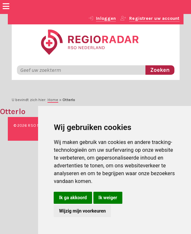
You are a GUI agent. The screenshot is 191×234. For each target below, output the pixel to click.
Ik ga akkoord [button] (73, 197)
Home (53, 100)
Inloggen (106, 18)
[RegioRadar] (90, 41)
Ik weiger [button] (108, 197)
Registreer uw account (154, 18)
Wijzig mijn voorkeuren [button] (82, 211)
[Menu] (6, 7)
